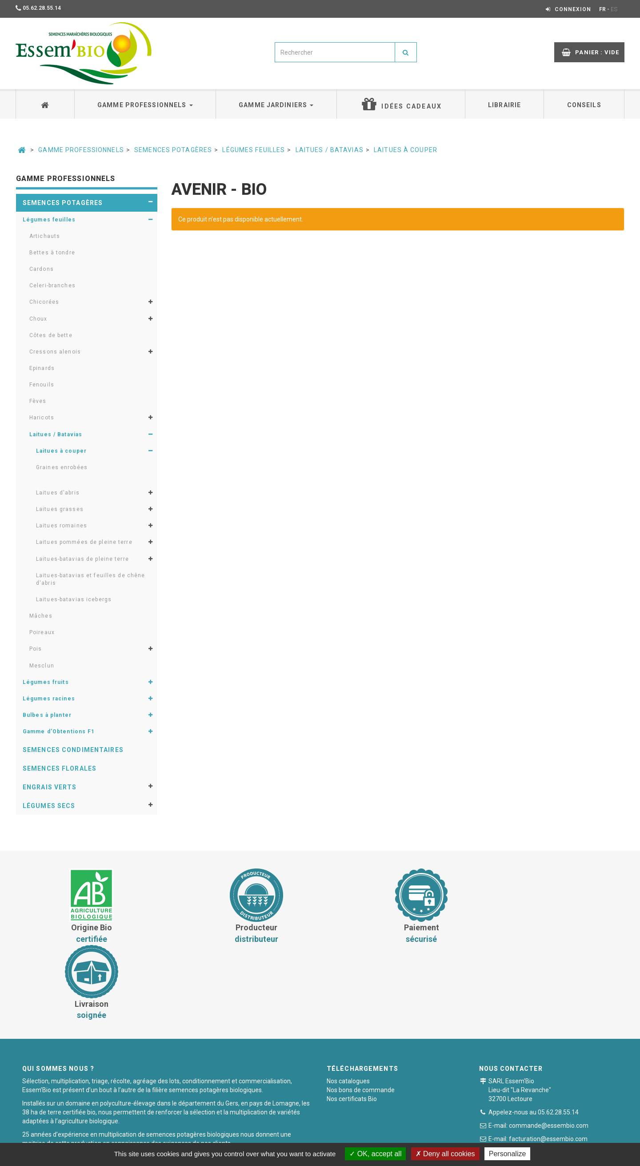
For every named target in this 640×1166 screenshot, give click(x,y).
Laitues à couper (405, 149)
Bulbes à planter (47, 715)
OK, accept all (375, 1154)
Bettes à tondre (52, 252)
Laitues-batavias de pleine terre (82, 559)
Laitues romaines (61, 526)
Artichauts (44, 236)
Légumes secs (49, 805)
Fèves (38, 401)
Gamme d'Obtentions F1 (59, 731)
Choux (38, 319)
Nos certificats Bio (352, 1022)
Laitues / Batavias (330, 149)
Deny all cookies (445, 1154)
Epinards (42, 368)
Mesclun (41, 666)
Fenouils (41, 385)
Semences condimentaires (73, 749)
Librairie (504, 105)
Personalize (507, 1154)
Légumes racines (49, 699)
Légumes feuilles (253, 149)
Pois (35, 649)
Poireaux (42, 632)
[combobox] (335, 52)
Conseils (584, 105)
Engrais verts (50, 787)
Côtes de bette (50, 335)
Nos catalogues (348, 1005)
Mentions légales (379, 1137)
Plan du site (432, 1137)
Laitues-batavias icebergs (74, 599)
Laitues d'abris (58, 493)
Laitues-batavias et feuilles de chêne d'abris (90, 579)
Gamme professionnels (145, 105)
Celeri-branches (52, 285)
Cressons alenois (55, 352)
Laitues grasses (60, 509)
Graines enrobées (62, 467)
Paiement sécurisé (316, 1137)
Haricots (41, 417)
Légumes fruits (46, 682)
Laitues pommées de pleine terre (84, 542)
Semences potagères (173, 149)
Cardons (41, 269)
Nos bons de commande (361, 1013)
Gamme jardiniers (276, 105)
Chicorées (44, 302)
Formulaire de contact (533, 1078)
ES (614, 9)
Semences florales (59, 768)
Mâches (40, 616)
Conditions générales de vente (234, 1137)
